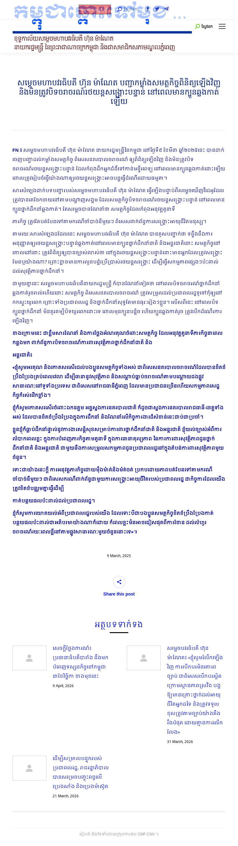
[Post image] (29, 658)
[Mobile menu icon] (222, 26)
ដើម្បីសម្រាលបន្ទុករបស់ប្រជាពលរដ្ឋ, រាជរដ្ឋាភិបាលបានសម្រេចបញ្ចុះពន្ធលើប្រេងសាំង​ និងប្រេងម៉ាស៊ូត (81, 773)
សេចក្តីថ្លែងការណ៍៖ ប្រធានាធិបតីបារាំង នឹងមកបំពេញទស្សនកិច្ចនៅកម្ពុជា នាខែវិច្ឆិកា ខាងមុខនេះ (80, 663)
